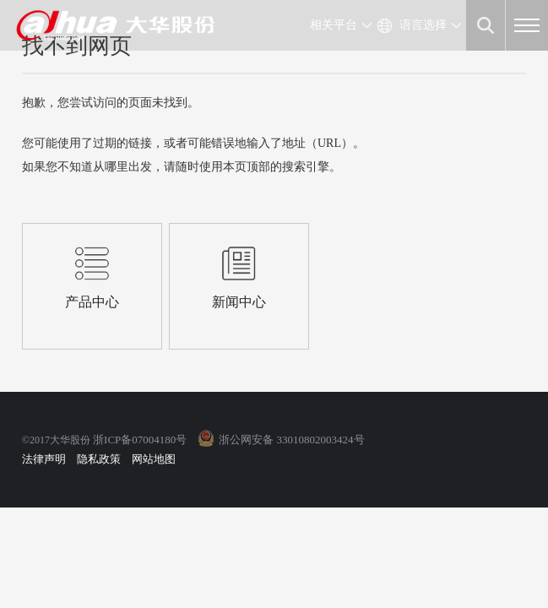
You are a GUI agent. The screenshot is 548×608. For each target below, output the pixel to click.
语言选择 (423, 25)
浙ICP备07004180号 (140, 439)
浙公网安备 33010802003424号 (291, 439)
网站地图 (154, 459)
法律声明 (44, 459)
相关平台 (333, 25)
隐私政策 (99, 459)
